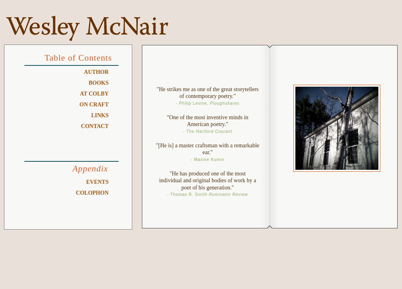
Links (100, 115)
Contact (95, 126)
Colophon (92, 193)
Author (96, 72)
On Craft (94, 105)
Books (99, 83)
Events (97, 182)
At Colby (94, 94)
